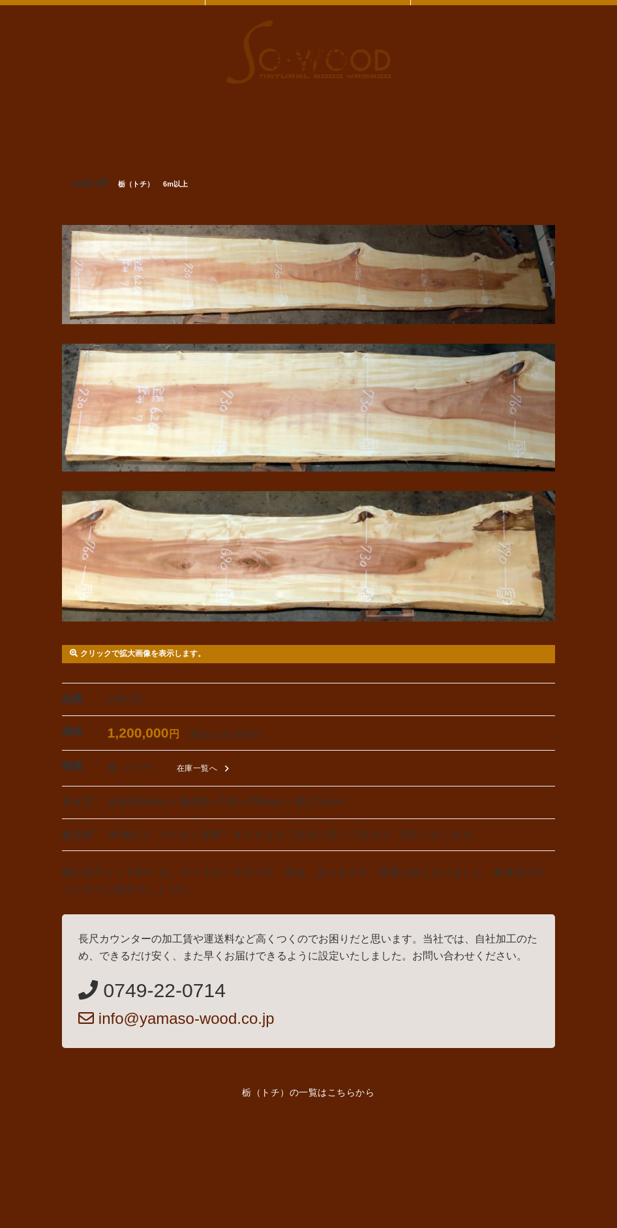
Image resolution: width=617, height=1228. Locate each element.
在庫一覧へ (205, 768)
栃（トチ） (136, 184)
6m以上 (175, 184)
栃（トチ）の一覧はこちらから (308, 1092)
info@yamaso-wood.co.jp (176, 1018)
